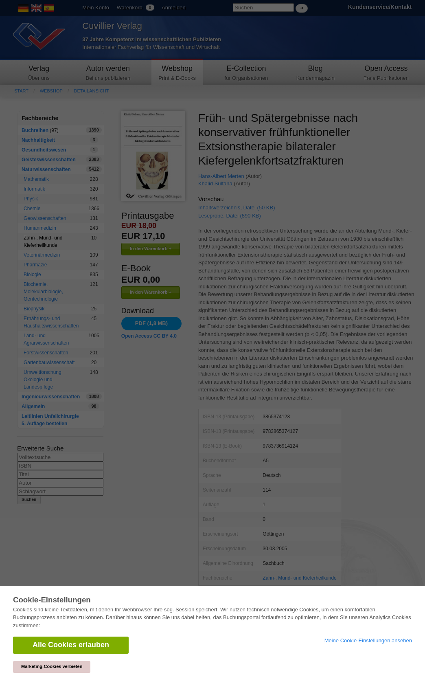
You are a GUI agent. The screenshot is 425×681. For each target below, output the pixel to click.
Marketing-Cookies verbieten (51, 666)
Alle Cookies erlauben (71, 645)
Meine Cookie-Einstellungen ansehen (368, 640)
